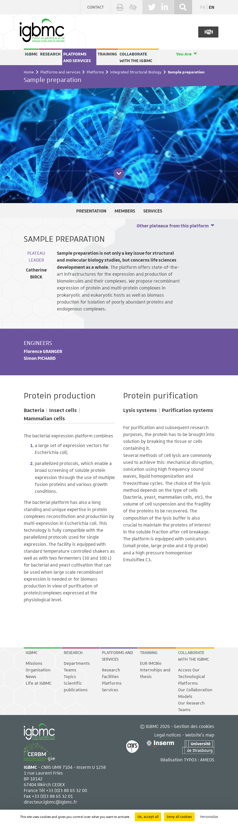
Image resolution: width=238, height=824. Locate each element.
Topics (70, 676)
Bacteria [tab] (34, 410)
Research (50, 54)
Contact (95, 7)
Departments (77, 663)
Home (29, 72)
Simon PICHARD (39, 358)
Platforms (95, 72)
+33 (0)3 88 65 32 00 (66, 790)
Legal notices (167, 735)
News (31, 676)
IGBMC (31, 54)
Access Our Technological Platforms (191, 676)
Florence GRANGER (43, 351)
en (211, 7)
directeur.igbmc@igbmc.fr (50, 802)
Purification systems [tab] (187, 410)
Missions (34, 663)
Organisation (38, 670)
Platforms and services (77, 57)
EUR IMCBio (151, 663)
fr (202, 7)
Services (110, 690)
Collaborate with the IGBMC (136, 57)
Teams (70, 670)
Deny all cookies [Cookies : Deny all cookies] (179, 817)
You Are (184, 54)
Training (107, 54)
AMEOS (207, 759)
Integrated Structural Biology (136, 72)
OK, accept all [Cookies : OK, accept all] (147, 817)
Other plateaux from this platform (173, 225)
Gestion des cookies (194, 726)
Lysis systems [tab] (140, 410)
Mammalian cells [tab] (44, 418)
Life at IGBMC (38, 683)
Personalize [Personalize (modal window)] (209, 817)
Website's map (199, 735)
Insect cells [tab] (63, 410)
